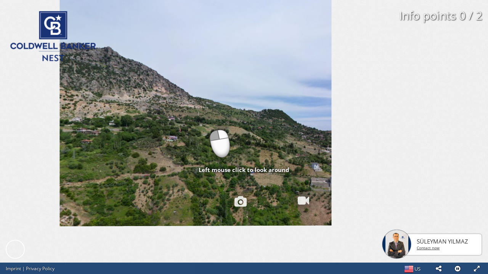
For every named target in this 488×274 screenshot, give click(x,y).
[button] (438, 268)
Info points (440, 15)
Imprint (13, 268)
